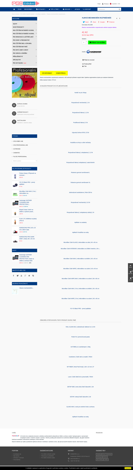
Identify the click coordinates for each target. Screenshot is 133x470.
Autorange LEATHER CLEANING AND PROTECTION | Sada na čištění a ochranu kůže (26, 257)
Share (93, 22)
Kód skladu (84, 24)
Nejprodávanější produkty (22, 168)
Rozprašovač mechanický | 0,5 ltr (80, 202)
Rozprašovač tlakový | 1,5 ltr (80, 112)
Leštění (106, 459)
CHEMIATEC (16, 152)
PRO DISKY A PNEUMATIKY (21, 40)
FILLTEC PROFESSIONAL (20, 156)
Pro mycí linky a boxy (20, 50)
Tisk (85, 66)
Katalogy (40, 9)
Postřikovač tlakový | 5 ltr (80, 122)
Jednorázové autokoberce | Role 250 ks (80, 192)
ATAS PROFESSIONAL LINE (20, 145)
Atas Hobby (99, 459)
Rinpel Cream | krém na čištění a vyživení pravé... (26, 210)
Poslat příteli (87, 64)
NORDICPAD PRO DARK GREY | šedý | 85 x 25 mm (27, 237)
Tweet (86, 22)
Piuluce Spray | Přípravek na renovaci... (27, 174)
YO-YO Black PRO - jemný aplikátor (27, 183)
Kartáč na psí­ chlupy (80, 92)
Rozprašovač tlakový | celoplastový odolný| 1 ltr (80, 212)
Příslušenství (18, 56)
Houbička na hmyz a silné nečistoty (80, 142)
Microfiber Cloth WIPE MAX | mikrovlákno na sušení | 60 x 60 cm (80, 278)
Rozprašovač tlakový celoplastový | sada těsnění (80, 162)
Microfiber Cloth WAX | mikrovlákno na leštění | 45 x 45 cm (80, 258)
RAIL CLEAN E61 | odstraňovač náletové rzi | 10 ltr (80, 327)
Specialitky (17, 60)
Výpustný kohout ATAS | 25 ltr (80, 132)
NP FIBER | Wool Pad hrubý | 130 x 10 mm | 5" (80, 367)
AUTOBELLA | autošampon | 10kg (80, 347)
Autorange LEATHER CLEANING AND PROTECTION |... (25, 202)
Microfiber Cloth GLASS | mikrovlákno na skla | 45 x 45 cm (80, 242)
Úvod (19, 9)
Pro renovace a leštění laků (23, 37)
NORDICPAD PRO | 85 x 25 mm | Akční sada (27, 228)
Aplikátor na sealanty (80, 222)
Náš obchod (16, 456)
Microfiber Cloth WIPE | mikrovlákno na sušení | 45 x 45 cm (80, 268)
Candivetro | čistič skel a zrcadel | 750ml (80, 357)
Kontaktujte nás (17, 454)
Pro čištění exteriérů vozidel (23, 33)
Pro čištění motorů (20, 47)
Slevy (14, 250)
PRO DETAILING (20, 63)
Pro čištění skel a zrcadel (22, 43)
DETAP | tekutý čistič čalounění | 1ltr (80, 396)
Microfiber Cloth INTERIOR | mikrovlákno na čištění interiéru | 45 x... (80, 248)
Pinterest (110, 22)
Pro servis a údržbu (20, 53)
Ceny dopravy (16, 459)
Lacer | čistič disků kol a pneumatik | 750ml (80, 377)
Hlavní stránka (15, 14)
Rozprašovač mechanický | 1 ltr (80, 102)
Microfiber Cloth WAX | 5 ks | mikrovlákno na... (27, 192)
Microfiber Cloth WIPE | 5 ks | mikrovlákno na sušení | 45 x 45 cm (80, 298)
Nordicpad (99, 457)
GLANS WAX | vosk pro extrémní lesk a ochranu (80, 406)
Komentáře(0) (61, 73)
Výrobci (15, 136)
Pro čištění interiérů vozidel (27, 14)
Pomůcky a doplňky (40, 14)
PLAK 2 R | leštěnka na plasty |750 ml (28, 219)
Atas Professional (107, 454)
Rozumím (128, 468)
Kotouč (105, 457)
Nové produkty (18, 27)
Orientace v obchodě (18, 457)
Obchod (67, 9)
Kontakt (87, 9)
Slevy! (15, 24)
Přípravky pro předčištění (47, 456)
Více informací (47, 73)
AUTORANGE (16, 149)
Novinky (28, 9)
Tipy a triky (54, 9)
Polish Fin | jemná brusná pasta (80, 337)
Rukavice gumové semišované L (80, 172)
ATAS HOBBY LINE (18, 141)
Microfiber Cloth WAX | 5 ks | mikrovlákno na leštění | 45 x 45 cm (80, 288)
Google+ (101, 22)
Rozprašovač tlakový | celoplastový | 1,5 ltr (80, 152)
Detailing (99, 454)
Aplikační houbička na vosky (80, 232)
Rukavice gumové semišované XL (80, 182)
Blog (77, 9)
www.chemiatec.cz (75, 458)
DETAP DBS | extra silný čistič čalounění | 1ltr (80, 386)
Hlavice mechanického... (26, 288)
